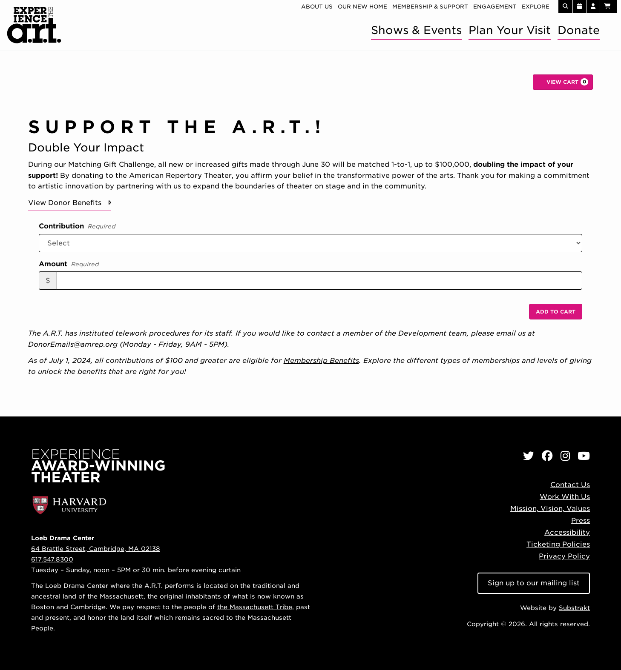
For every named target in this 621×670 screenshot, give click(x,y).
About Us (317, 6)
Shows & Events (416, 30)
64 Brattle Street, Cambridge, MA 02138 (95, 548)
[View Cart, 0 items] (563, 82)
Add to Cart (555, 311)
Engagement (495, 6)
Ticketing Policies (558, 544)
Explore (535, 6)
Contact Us (570, 485)
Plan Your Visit (510, 30)
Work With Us (565, 497)
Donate (579, 30)
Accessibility (567, 532)
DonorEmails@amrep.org (73, 344)
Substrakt (574, 607)
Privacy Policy (564, 556)
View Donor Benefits (64, 203)
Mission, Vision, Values (550, 509)
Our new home (362, 6)
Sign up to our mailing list (534, 583)
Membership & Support (430, 6)
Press (580, 520)
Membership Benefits (321, 360)
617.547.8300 (52, 559)
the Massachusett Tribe (254, 606)
